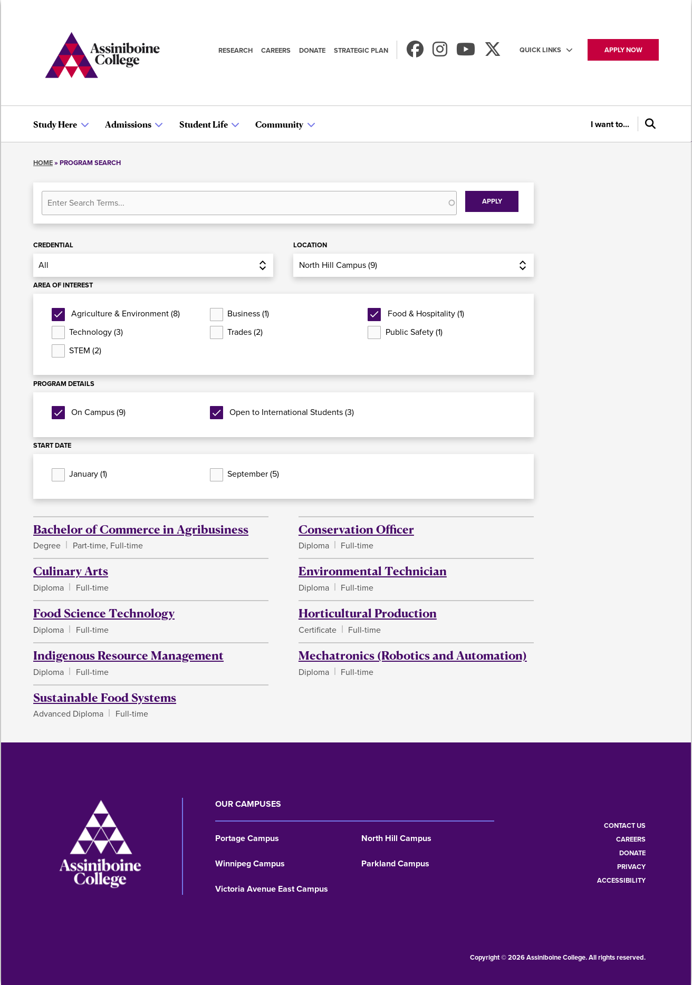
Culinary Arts (70, 570)
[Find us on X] (492, 52)
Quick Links (540, 50)
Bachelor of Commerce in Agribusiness (140, 529)
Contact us (625, 825)
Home (43, 163)
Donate (312, 50)
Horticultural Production (368, 612)
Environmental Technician (373, 570)
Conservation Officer (356, 529)
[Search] (648, 124)
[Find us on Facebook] (415, 52)
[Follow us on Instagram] (439, 52)
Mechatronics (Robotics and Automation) (413, 655)
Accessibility (621, 880)
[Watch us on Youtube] (465, 52)
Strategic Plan (361, 50)
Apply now (623, 50)
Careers (276, 50)
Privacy (631, 867)
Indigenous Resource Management (128, 655)
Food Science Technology (104, 612)
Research (235, 50)
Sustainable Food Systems (104, 697)
